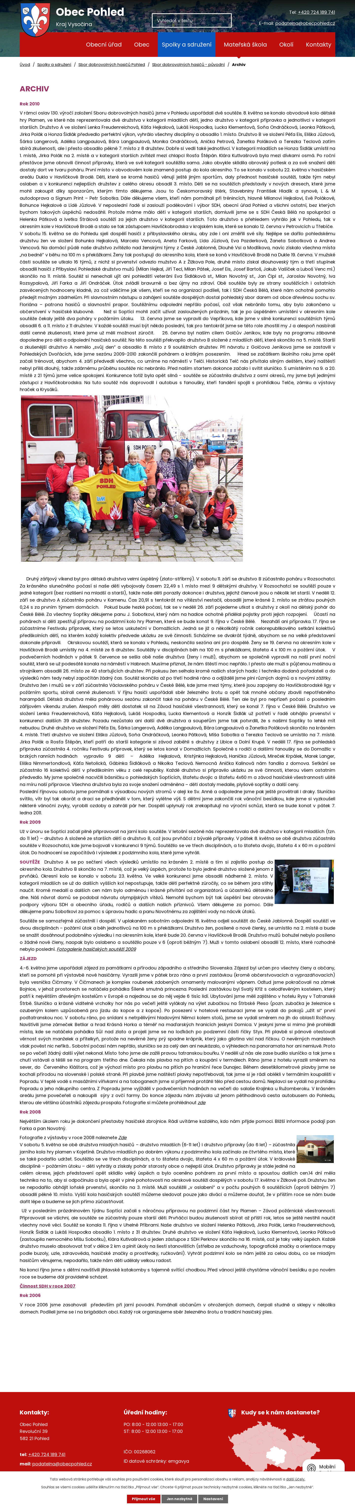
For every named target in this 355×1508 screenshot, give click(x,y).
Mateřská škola (245, 44)
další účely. (295, 1479)
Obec (141, 44)
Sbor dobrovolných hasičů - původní (188, 64)
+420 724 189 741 (316, 12)
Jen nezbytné (179, 1498)
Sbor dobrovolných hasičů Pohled (111, 64)
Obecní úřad (104, 44)
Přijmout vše (143, 1498)
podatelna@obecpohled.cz (305, 23)
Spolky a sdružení (187, 44)
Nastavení (213, 1498)
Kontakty (318, 44)
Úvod (66, 44)
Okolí (286, 44)
